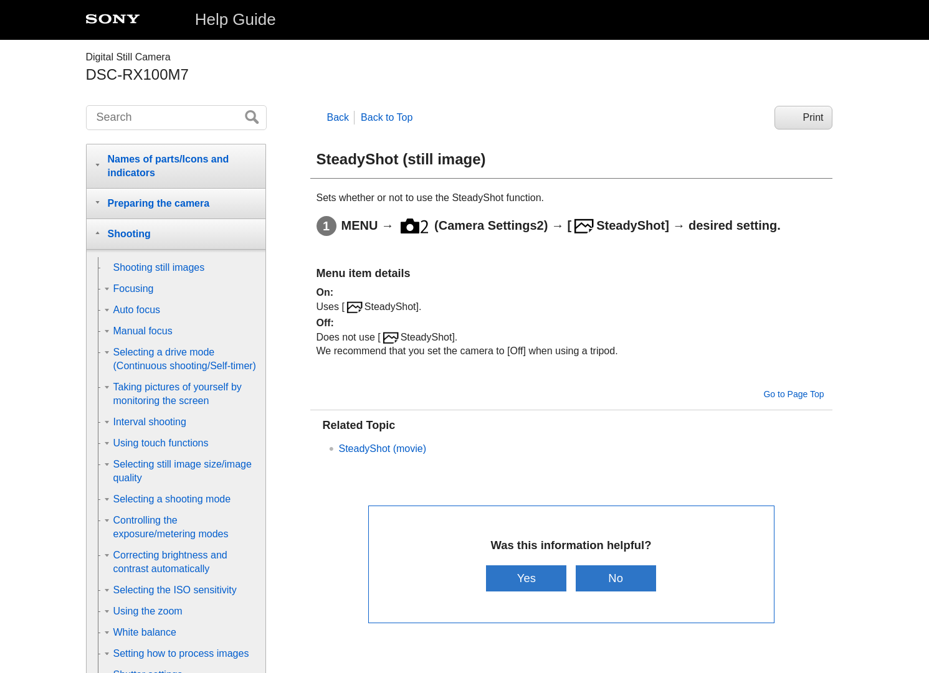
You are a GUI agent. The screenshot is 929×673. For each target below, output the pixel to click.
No (615, 578)
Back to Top (386, 117)
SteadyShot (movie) (383, 448)
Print (813, 117)
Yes (526, 578)
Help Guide (235, 19)
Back (338, 117)
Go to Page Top (793, 394)
